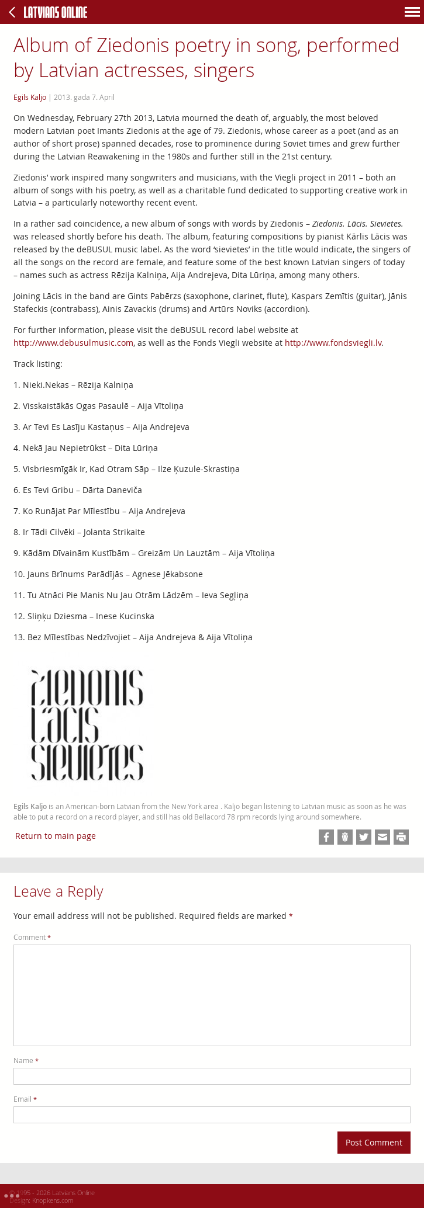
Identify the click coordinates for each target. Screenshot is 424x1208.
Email (25, 1099)
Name (26, 1060)
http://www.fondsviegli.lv (333, 342)
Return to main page (55, 835)
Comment (32, 937)
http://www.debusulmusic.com (73, 342)
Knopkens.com (53, 1200)
